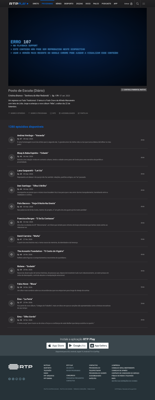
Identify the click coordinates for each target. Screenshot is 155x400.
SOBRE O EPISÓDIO (16, 113)
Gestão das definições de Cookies (124, 381)
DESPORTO (47, 368)
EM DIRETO (70, 368)
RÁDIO (46, 373)
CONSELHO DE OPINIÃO (119, 370)
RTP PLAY (69, 365)
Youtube (20, 379)
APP (115, 4)
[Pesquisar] (138, 3)
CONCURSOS (70, 375)
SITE (53, 113)
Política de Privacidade (51, 389)
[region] (77, 47)
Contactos (70, 381)
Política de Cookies (66, 389)
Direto (36, 4)
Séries (58, 4)
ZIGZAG (79, 4)
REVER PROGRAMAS (73, 370)
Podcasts (106, 4)
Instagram (16, 379)
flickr (23, 379)
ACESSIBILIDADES (67, 113)
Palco (96, 4)
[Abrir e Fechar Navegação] (144, 4)
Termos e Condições (79, 389)
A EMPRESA (116, 365)
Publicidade (91, 389)
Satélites (92, 378)
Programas (47, 4)
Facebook (9, 379)
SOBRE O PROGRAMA (37, 113)
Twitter (13, 379)
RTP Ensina (48, 378)
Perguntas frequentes (75, 378)
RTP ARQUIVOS (49, 376)
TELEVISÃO (47, 370)
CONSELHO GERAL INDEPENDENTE (123, 368)
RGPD (113, 378)
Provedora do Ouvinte (97, 373)
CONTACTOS (93, 365)
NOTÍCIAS (47, 365)
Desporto (68, 4)
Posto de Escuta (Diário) (26, 91)
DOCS (88, 4)
